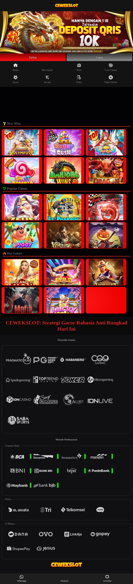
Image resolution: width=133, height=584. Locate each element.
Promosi (64, 578)
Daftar (33, 57)
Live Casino (111, 68)
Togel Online (110, 80)
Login (99, 57)
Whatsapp (21, 578)
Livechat (107, 578)
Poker (79, 80)
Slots (79, 68)
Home (16, 68)
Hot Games (47, 68)
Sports (15, 80)
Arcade (47, 80)
